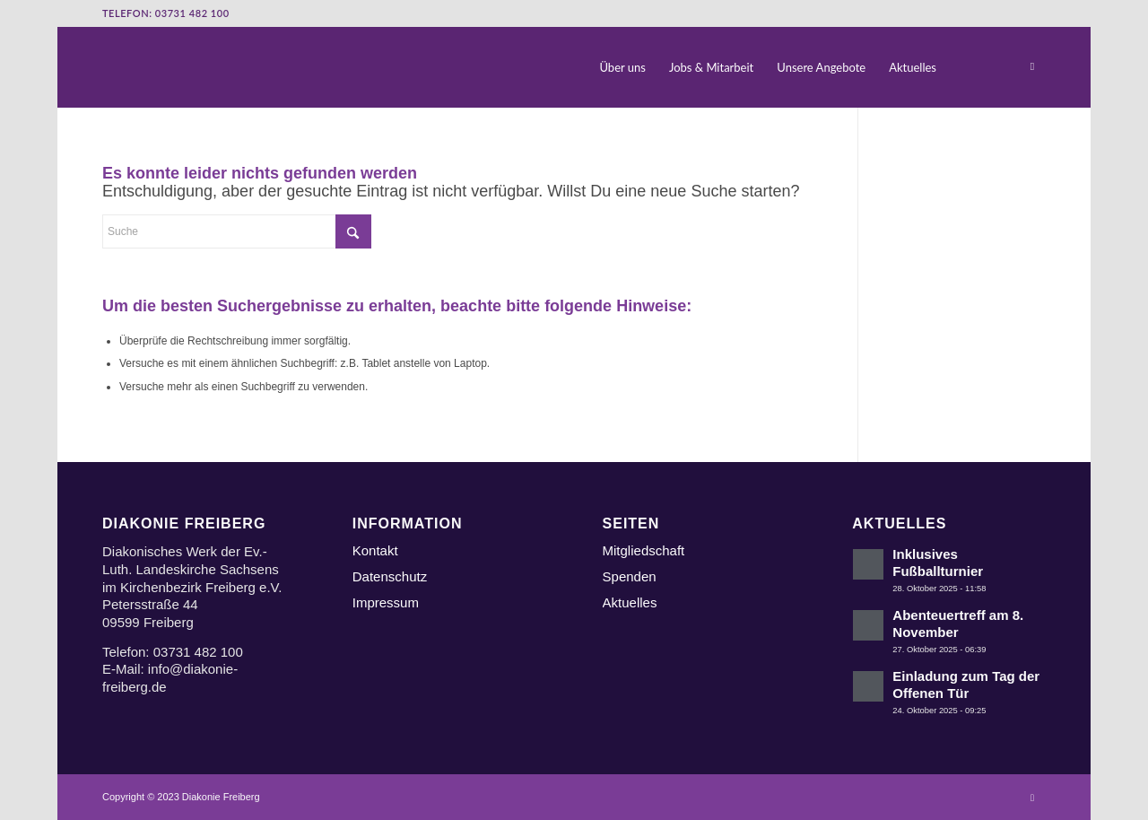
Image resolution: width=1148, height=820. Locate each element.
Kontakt (375, 550)
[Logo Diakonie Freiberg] (103, 67)
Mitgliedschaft (644, 550)
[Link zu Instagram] (1032, 66)
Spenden (630, 576)
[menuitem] (623, 67)
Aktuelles (630, 602)
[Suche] (965, 67)
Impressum (385, 602)
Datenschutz (389, 576)
